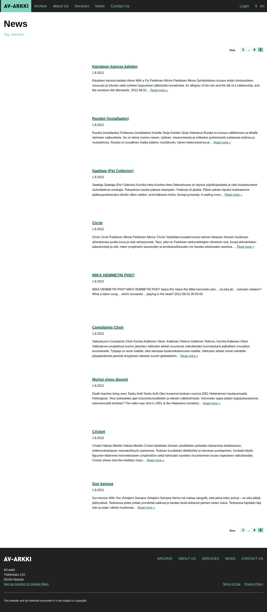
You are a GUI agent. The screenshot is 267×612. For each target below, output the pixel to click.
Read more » (159, 90)
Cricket (98, 432)
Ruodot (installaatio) (110, 118)
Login (244, 6)
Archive (164, 558)
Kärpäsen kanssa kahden (115, 66)
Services (210, 558)
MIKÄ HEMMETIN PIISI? (113, 275)
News (230, 558)
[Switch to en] (262, 6)
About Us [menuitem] (61, 6)
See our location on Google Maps (26, 584)
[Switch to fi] (256, 6)
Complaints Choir (108, 327)
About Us (187, 558)
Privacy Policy (253, 584)
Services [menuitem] (82, 6)
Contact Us (252, 558)
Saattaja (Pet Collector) (113, 171)
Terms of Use (231, 584)
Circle (97, 223)
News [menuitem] (100, 6)
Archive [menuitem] (40, 6)
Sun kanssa (102, 484)
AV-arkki (16, 6)
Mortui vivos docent (110, 379)
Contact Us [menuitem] (120, 6)
